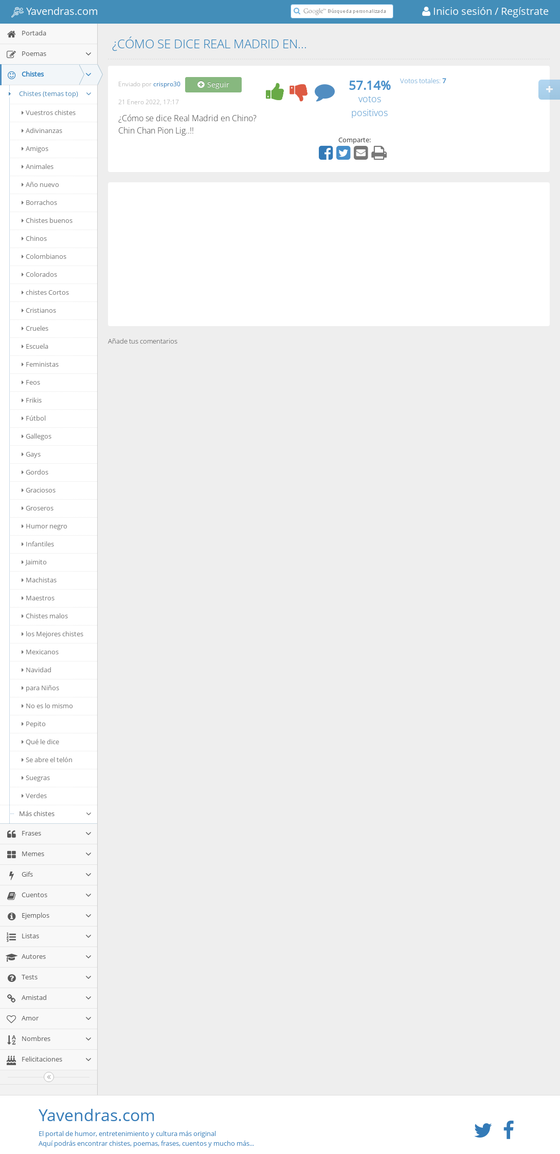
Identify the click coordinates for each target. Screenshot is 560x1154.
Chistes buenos (47, 220)
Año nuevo (40, 184)
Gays (31, 454)
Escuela (35, 346)
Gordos (35, 472)
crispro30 (166, 84)
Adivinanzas (42, 130)
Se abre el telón (47, 759)
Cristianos (39, 310)
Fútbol (34, 418)
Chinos (34, 238)
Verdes (34, 795)
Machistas (39, 579)
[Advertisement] (329, 254)
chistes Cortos (45, 292)
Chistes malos (45, 615)
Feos (31, 382)
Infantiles (38, 543)
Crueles (35, 328)
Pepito (34, 723)
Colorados (39, 274)
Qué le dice (40, 741)
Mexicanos (40, 651)
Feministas (40, 364)
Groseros (37, 508)
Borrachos (39, 202)
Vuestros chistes (49, 112)
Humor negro (44, 526)
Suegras (36, 777)
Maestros (38, 597)
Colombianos (44, 256)
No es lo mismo (47, 705)
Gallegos (36, 436)
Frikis (32, 400)
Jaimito (34, 561)
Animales (37, 166)
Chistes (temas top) (48, 93)
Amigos (35, 148)
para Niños (40, 687)
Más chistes (55, 813)
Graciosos (39, 490)
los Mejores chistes (52, 633)
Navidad (36, 669)
